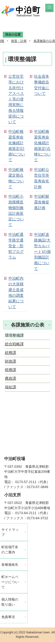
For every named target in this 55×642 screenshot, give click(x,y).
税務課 (10, 370)
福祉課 (10, 387)
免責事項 (8, 617)
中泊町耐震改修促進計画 (41, 202)
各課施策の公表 (27, 324)
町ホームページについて (10, 582)
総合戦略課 (14, 344)
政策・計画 (19, 41)
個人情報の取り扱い (9, 601)
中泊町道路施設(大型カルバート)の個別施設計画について (42, 251)
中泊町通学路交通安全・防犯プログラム (16, 245)
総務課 (10, 352)
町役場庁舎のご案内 (9, 549)
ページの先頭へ (48, 409)
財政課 (10, 361)
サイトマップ (10, 532)
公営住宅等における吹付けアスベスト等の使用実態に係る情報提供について (16, 99)
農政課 (10, 378)
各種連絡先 (9, 564)
